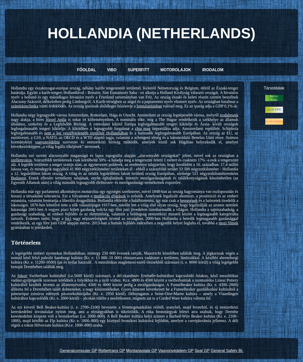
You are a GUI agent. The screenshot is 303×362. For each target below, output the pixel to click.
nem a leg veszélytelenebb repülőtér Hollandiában (86, 133)
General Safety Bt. (227, 351)
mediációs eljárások (110, 196)
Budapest (18, 178)
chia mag (142, 128)
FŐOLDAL (86, 70)
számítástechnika (24, 106)
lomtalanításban (149, 106)
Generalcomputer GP (78, 351)
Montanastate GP (141, 351)
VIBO (111, 70)
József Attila (56, 119)
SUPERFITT (138, 70)
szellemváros (21, 160)
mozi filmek (228, 223)
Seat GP (202, 351)
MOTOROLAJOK (175, 70)
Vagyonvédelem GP (176, 351)
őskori (22, 276)
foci (68, 218)
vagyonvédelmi (47, 142)
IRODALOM (213, 70)
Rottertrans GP (111, 351)
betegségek (189, 200)
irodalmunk (229, 115)
